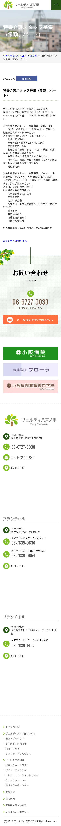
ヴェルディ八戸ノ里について (21, 733)
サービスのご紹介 (15, 760)
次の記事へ (21, 240)
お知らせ (32, 55)
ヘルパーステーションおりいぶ (22, 775)
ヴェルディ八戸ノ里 (13, 55)
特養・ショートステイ (17, 765)
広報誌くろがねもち (16, 805)
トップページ (13, 726)
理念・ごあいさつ (15, 738)
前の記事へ (9, 240)
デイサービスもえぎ (16, 770)
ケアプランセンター (16, 780)
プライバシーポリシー (17, 811)
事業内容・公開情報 (16, 743)
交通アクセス (13, 748)
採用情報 (10, 798)
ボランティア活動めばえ (18, 753)
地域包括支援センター (17, 785)
